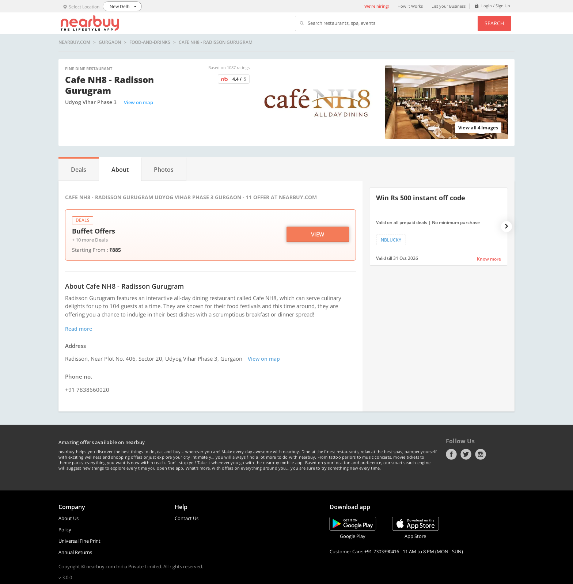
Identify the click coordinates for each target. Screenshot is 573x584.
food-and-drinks (149, 42)
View (317, 234)
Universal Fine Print (79, 541)
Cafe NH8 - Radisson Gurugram (216, 42)
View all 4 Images (478, 127)
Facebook (451, 454)
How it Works (410, 6)
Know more (489, 259)
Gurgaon (110, 42)
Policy (64, 529)
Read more (78, 328)
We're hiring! (376, 6)
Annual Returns (75, 552)
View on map (138, 102)
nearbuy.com (74, 42)
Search (494, 23)
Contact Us (186, 518)
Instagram (480, 454)
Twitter (465, 454)
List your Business (449, 6)
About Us (68, 518)
